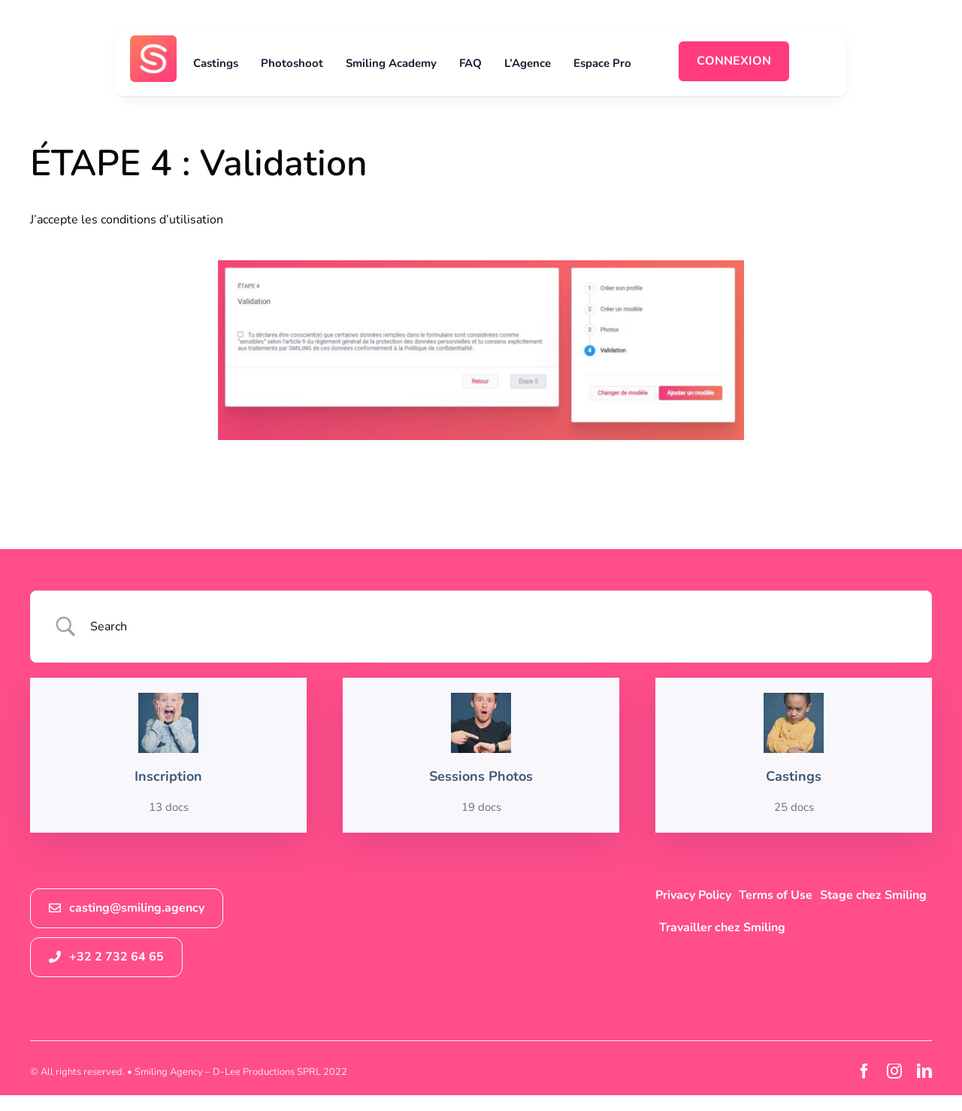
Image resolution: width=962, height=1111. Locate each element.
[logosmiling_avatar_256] (153, 41)
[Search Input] (500, 626)
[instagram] (894, 1071)
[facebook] (864, 1071)
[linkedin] (924, 1071)
